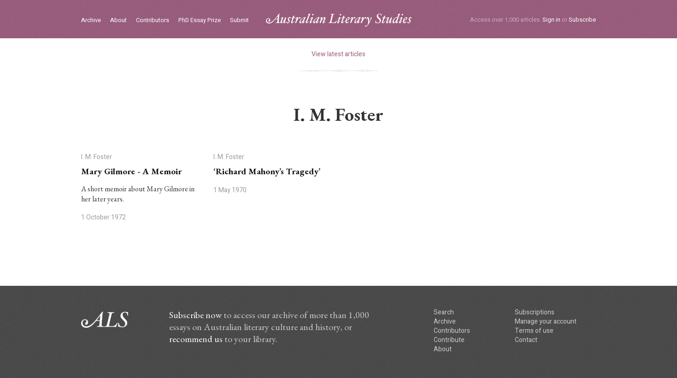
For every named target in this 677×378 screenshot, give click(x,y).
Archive (91, 20)
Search (444, 312)
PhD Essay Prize (199, 20)
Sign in (551, 19)
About (118, 20)
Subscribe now (195, 315)
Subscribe (582, 19)
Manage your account (546, 321)
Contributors (152, 20)
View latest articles (338, 54)
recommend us (196, 339)
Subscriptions (534, 312)
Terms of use (534, 331)
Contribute (449, 340)
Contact (526, 340)
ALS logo (339, 20)
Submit (239, 20)
